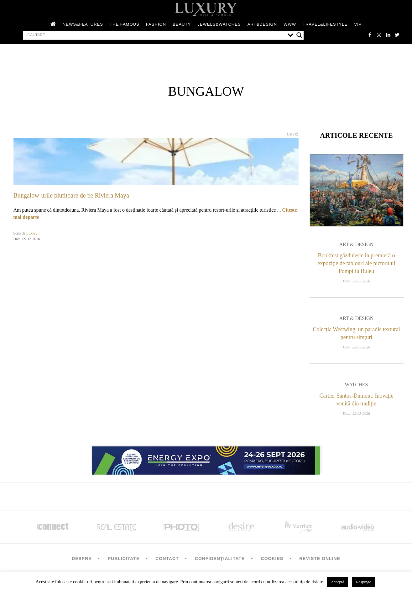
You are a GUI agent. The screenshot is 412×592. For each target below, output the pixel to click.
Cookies (272, 559)
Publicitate (123, 559)
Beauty (182, 24)
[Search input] (156, 35)
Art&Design (262, 24)
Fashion (156, 24)
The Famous (124, 24)
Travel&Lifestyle (325, 24)
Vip (358, 24)
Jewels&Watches (219, 24)
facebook (369, 35)
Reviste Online (319, 559)
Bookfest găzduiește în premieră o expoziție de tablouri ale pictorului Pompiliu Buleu (356, 264)
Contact (167, 559)
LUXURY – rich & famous (206, 9)
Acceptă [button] (337, 581)
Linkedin (388, 35)
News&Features (83, 24)
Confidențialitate (220, 559)
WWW (290, 24)
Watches (356, 385)
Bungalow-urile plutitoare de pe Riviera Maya (71, 195)
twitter (397, 35)
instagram (378, 35)
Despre (82, 559)
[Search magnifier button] (299, 35)
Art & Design (356, 245)
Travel (292, 134)
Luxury (31, 233)
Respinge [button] (363, 581)
